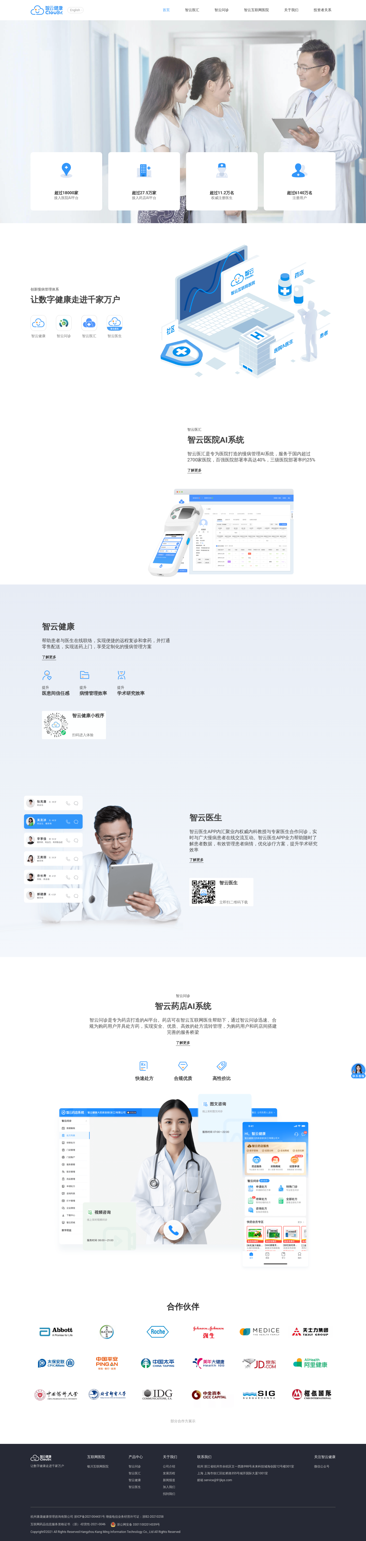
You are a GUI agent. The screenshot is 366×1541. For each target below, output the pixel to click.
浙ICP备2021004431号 (89, 1516)
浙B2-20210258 (153, 1516)
